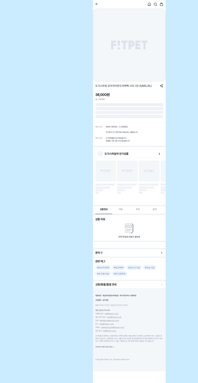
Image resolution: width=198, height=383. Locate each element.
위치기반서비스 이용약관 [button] (128, 295)
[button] (96, 4)
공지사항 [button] (105, 300)
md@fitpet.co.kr (111, 314)
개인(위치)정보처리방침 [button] (110, 295)
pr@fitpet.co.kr (109, 331)
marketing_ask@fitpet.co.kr (112, 327)
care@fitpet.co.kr (114, 317)
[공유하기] (161, 86)
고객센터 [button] (98, 300)
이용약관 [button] (98, 295)
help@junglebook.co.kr (109, 320)
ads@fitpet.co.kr (107, 324)
